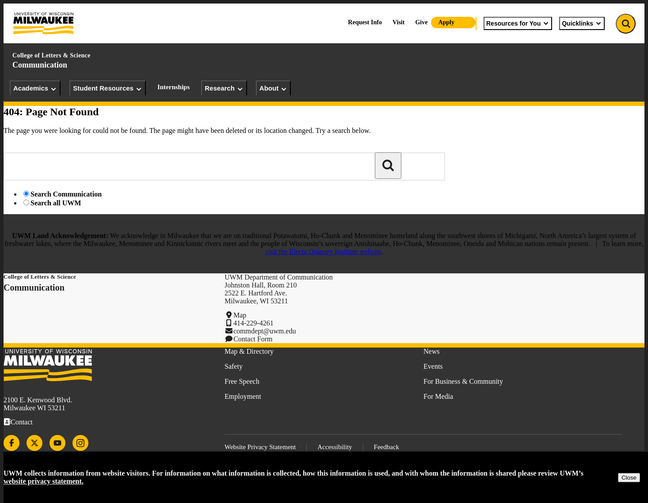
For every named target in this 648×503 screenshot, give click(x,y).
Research (224, 88)
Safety (234, 366)
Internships (173, 87)
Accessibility (334, 446)
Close (629, 477)
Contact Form (252, 339)
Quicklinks (582, 23)
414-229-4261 (253, 323)
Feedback (386, 446)
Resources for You (517, 23)
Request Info (365, 22)
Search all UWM (55, 203)
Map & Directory (249, 351)
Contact (22, 422)
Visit (398, 22)
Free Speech (242, 381)
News (431, 351)
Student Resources (107, 88)
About (273, 88)
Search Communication (66, 194)
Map (239, 315)
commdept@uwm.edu (264, 331)
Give (421, 22)
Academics (35, 88)
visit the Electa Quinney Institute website (323, 251)
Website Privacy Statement (260, 446)
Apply (446, 22)
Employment (243, 396)
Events (433, 366)
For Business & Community (463, 381)
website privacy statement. (44, 481)
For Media (438, 396)
